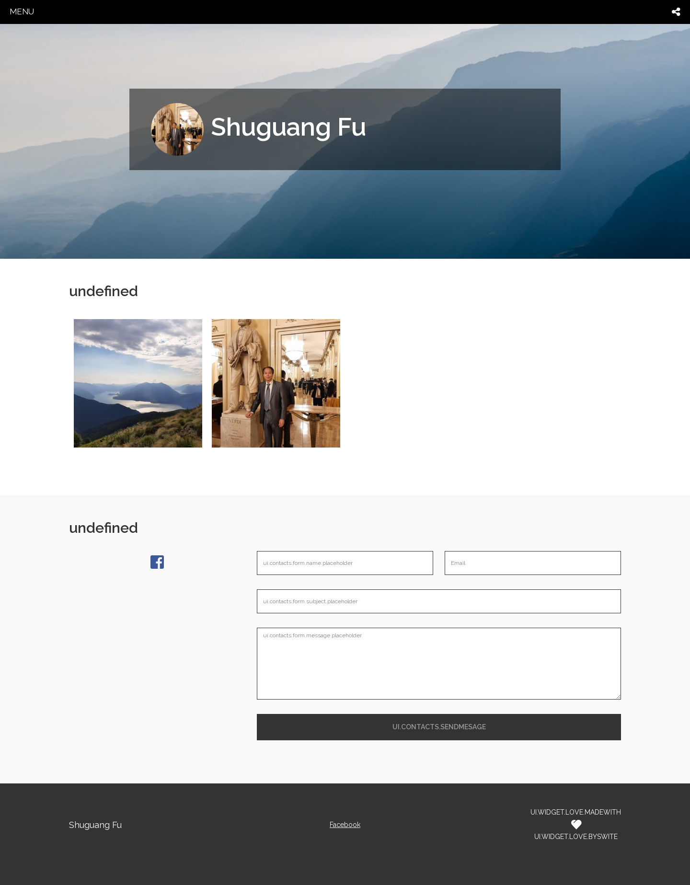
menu (22, 11)
